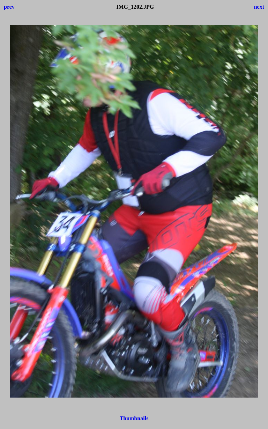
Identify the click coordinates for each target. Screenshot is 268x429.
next (259, 7)
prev (9, 7)
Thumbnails (134, 418)
